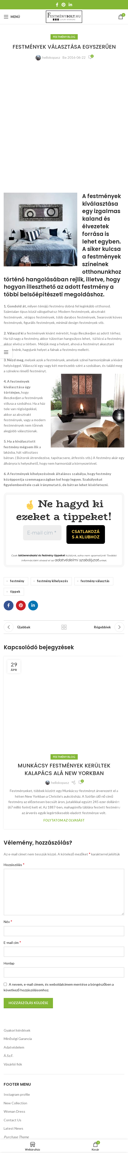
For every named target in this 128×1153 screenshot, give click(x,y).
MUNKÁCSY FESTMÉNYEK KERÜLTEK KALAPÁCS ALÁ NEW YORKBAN (64, 918)
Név (8, 1070)
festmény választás (95, 462)
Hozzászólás (14, 1013)
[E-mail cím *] (42, 417)
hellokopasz (51, 57)
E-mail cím (12, 1091)
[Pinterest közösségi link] (63, 4)
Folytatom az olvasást (64, 969)
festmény (17, 462)
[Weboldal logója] (64, 16)
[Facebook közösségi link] (57, 4)
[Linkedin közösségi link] (70, 4)
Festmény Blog (64, 36)
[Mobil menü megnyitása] (12, 17)
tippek (15, 473)
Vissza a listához (64, 508)
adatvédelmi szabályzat (77, 442)
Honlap (9, 1112)
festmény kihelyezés (52, 462)
